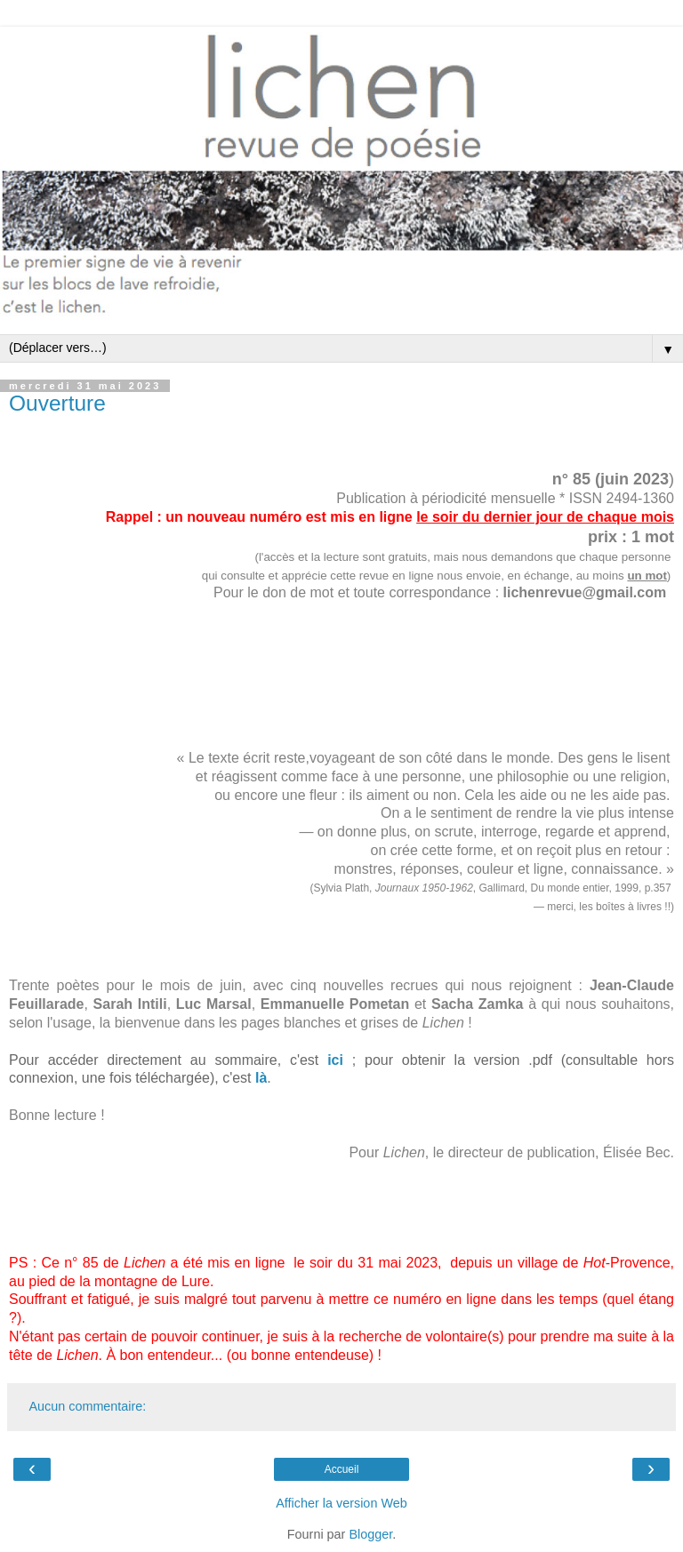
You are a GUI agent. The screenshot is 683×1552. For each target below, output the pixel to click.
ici (335, 1060)
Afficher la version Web (341, 1503)
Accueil (342, 1469)
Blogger (370, 1534)
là (261, 1077)
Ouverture (57, 403)
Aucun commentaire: (87, 1406)
